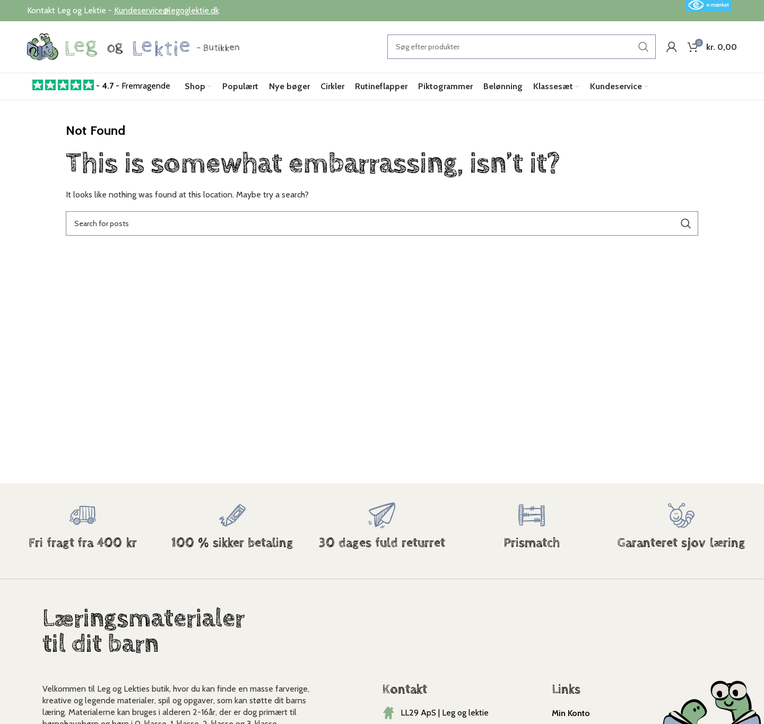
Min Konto (571, 715)
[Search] (521, 48)
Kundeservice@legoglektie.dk (166, 10)
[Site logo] (133, 47)
